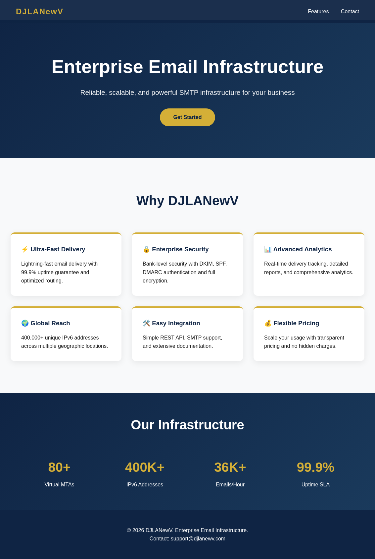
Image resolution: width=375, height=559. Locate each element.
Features (318, 11)
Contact (350, 11)
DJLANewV (40, 11)
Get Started (187, 117)
